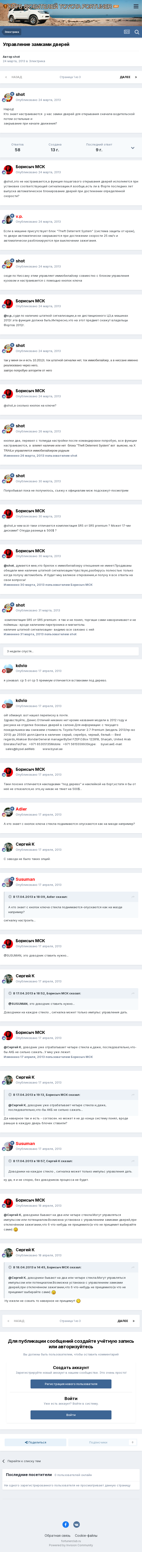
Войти (71, 1415)
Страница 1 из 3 (71, 77)
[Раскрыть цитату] (10, 897)
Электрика (37, 61)
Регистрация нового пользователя (71, 1384)
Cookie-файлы (86, 1535)
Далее (125, 77)
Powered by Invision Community (71, 1545)
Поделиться (35, 1442)
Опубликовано (38, 100)
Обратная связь (58, 1535)
